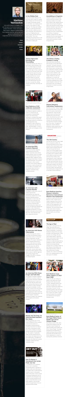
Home (20, 42)
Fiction (20, 51)
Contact (20, 44)
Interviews (19, 47)
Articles (20, 49)
